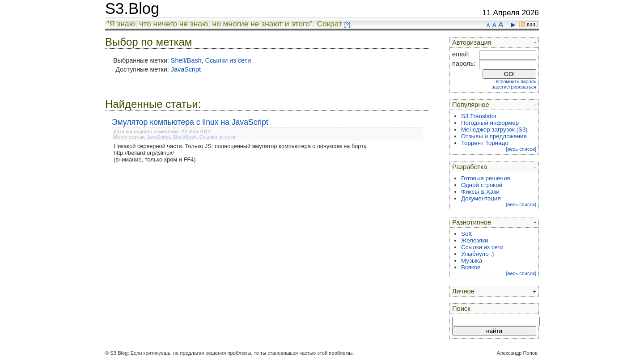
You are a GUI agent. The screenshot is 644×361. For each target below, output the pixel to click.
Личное (463, 291)
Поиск (461, 308)
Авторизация (471, 42)
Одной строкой (481, 185)
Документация (481, 198)
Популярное (470, 104)
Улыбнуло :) (477, 254)
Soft (466, 233)
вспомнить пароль (516, 81)
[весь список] (521, 149)
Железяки (474, 240)
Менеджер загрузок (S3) (494, 129)
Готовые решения (485, 178)
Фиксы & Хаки (480, 191)
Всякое (471, 267)
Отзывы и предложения (494, 136)
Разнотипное (471, 222)
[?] (347, 24)
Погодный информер (490, 122)
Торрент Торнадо (484, 143)
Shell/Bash (186, 60)
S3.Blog (132, 8)
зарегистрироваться (514, 86)
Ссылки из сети (228, 60)
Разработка (469, 166)
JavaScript (186, 69)
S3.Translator (479, 116)
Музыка (471, 260)
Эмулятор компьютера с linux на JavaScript (190, 122)
